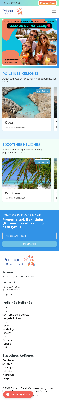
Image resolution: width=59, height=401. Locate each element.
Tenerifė (6, 333)
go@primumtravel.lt (13, 289)
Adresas (7, 272)
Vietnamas (8, 374)
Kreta (9, 122)
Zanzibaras (12, 193)
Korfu (5, 347)
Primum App (47, 3)
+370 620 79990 (11, 286)
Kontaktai (8, 282)
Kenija (5, 378)
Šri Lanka (7, 364)
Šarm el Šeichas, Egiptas (15, 314)
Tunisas (6, 322)
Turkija (5, 311)
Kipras (5, 325)
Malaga (6, 336)
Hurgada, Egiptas (11, 318)
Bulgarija (7, 340)
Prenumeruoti (29, 244)
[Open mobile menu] (54, 12)
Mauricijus (7, 367)
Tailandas (7, 371)
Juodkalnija (8, 329)
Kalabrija (6, 343)
